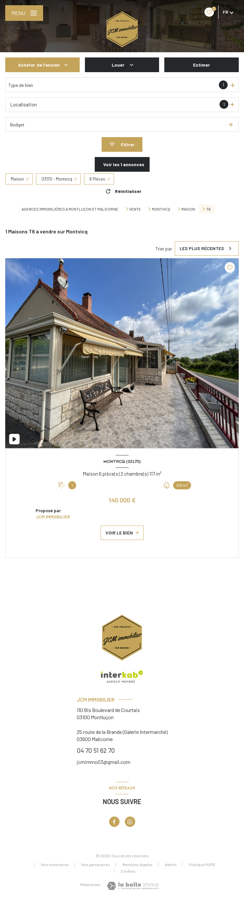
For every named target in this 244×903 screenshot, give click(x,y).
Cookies (128, 871)
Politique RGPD (202, 864)
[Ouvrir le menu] (24, 13)
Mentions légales (137, 864)
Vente (135, 209)
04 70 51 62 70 (96, 750)
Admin (170, 864)
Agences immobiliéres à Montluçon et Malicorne (70, 209)
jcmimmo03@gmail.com (103, 762)
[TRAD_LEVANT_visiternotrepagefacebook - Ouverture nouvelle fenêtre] (114, 821)
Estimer (201, 65)
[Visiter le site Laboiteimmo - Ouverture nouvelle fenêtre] (132, 886)
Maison (188, 209)
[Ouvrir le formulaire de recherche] (122, 144)
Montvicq (161, 209)
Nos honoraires (55, 864)
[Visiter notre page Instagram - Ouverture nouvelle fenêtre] (130, 821)
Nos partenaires (95, 864)
